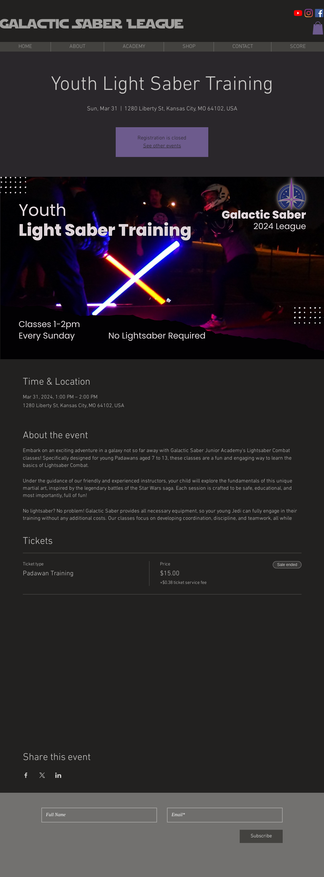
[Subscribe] (261, 836)
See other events (162, 146)
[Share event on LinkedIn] (58, 775)
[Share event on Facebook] (26, 775)
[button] (317, 27)
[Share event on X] (42, 775)
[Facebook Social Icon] (319, 13)
